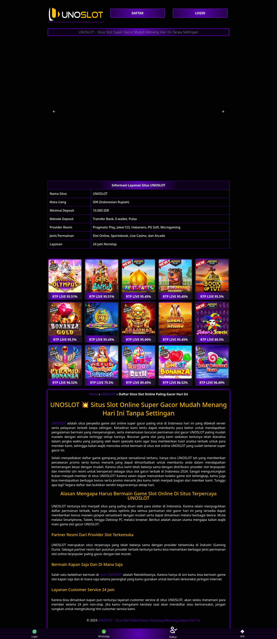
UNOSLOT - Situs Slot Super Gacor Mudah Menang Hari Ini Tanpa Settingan (138, 32)
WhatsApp (104, 633)
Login (32, 633)
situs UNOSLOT (111, 574)
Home (93, 394)
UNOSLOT (100, 193)
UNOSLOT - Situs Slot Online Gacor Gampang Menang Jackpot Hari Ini (149, 620)
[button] (54, 111)
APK (242, 633)
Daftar (173, 634)
